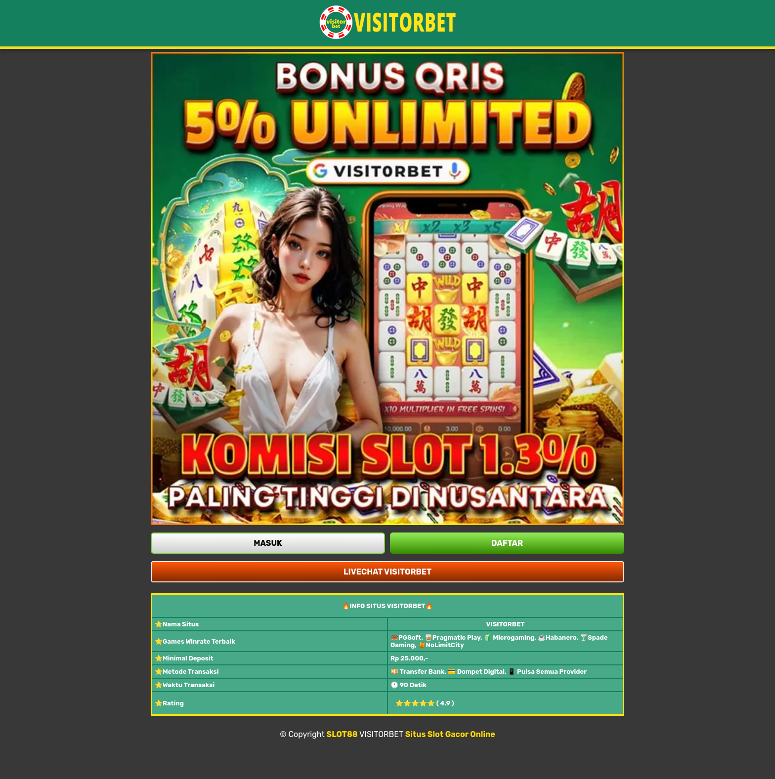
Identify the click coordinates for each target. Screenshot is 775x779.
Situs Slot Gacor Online (450, 734)
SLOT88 (342, 734)
